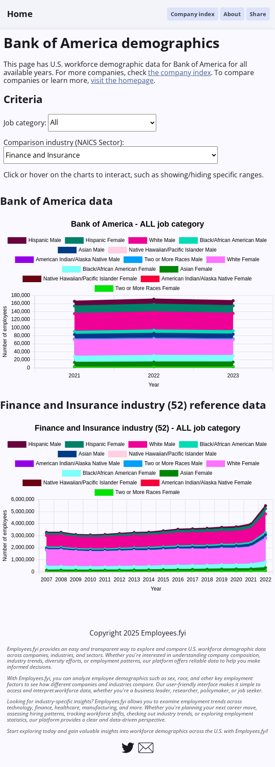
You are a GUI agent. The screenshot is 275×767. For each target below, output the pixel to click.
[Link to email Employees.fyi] (146, 748)
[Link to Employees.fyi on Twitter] (127, 748)
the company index (179, 72)
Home (20, 14)
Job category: (24, 122)
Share (258, 14)
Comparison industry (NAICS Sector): (63, 142)
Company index (193, 14)
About (232, 14)
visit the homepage (122, 80)
